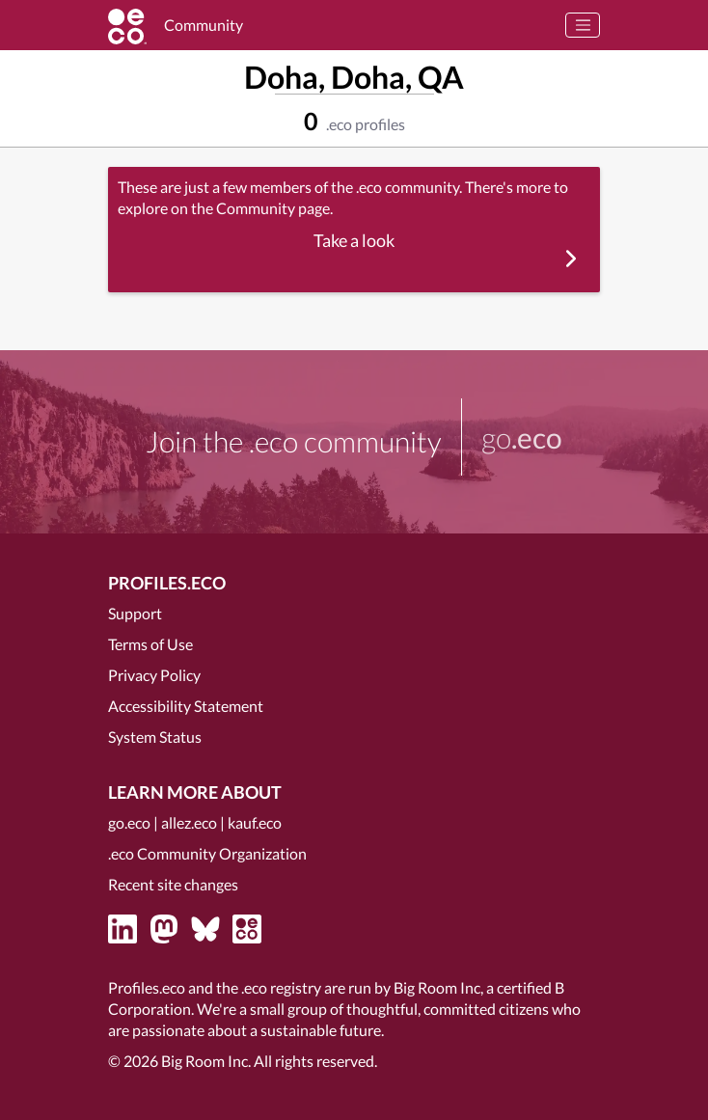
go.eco (129, 822)
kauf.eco (255, 822)
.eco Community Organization (207, 853)
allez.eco (189, 822)
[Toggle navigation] (582, 25)
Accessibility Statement (185, 706)
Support (135, 613)
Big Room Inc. (206, 1061)
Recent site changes (173, 884)
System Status (155, 736)
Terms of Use (150, 644)
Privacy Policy (154, 675)
